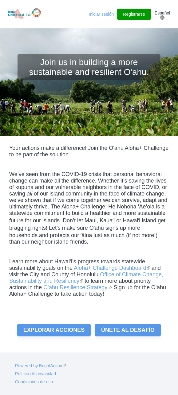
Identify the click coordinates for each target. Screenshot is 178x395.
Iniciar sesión (101, 14)
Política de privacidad (35, 373)
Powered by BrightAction (40, 365)
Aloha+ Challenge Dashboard (112, 268)
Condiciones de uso (34, 381)
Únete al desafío (128, 330)
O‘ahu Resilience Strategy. (77, 287)
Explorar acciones (54, 330)
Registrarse (134, 14)
